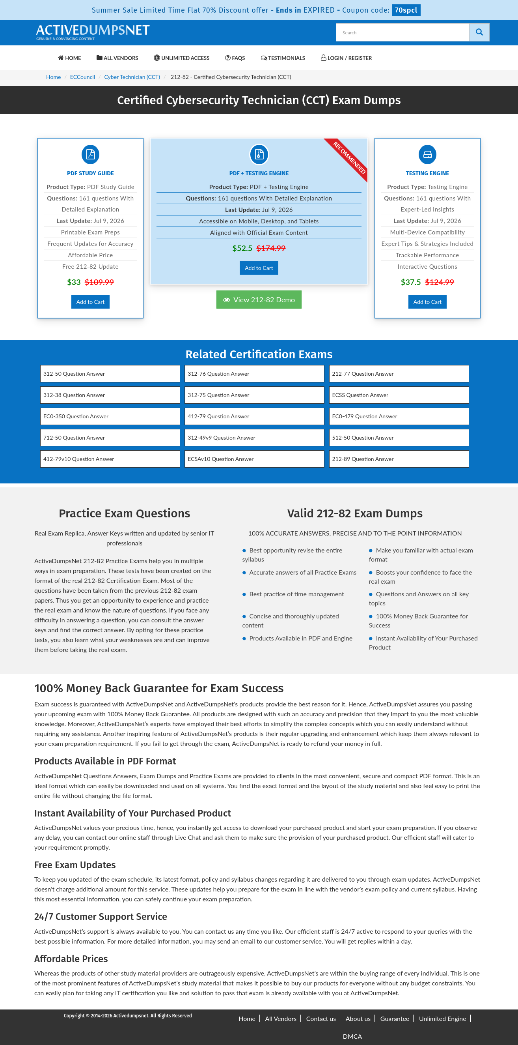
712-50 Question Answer (74, 437)
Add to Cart (90, 301)
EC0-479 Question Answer (364, 416)
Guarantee (394, 1018)
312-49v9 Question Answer (221, 437)
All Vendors (117, 57)
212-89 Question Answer (363, 458)
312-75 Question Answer (218, 394)
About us (358, 1018)
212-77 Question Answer (363, 373)
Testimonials (283, 57)
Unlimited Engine (442, 1018)
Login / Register (346, 57)
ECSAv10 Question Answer (220, 458)
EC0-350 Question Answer (75, 416)
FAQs (235, 57)
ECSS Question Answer (360, 394)
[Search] (479, 32)
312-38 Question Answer (74, 394)
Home (69, 57)
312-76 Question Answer (218, 373)
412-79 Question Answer (218, 416)
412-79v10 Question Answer (78, 458)
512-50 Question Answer (363, 437)
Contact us (321, 1018)
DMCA (352, 1036)
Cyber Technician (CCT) (132, 76)
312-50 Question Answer (74, 373)
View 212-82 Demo (259, 299)
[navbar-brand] (44, 54)
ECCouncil (82, 76)
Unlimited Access (181, 57)
